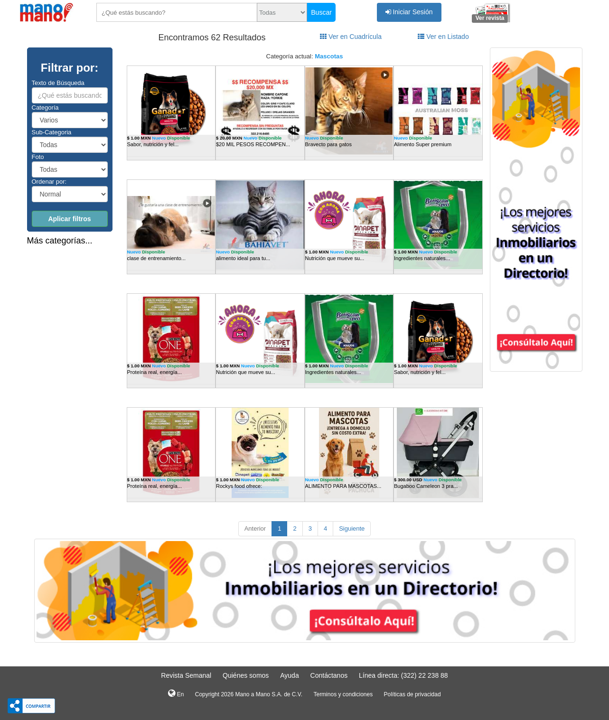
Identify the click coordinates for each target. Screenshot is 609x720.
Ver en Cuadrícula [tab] (351, 36)
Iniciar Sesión (409, 12)
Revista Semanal (186, 675)
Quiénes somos (246, 675)
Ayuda (289, 675)
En (176, 693)
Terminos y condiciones (343, 694)
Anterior (255, 528)
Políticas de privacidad (412, 694)
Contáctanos (329, 675)
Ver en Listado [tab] (443, 36)
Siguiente (352, 528)
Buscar (321, 12)
